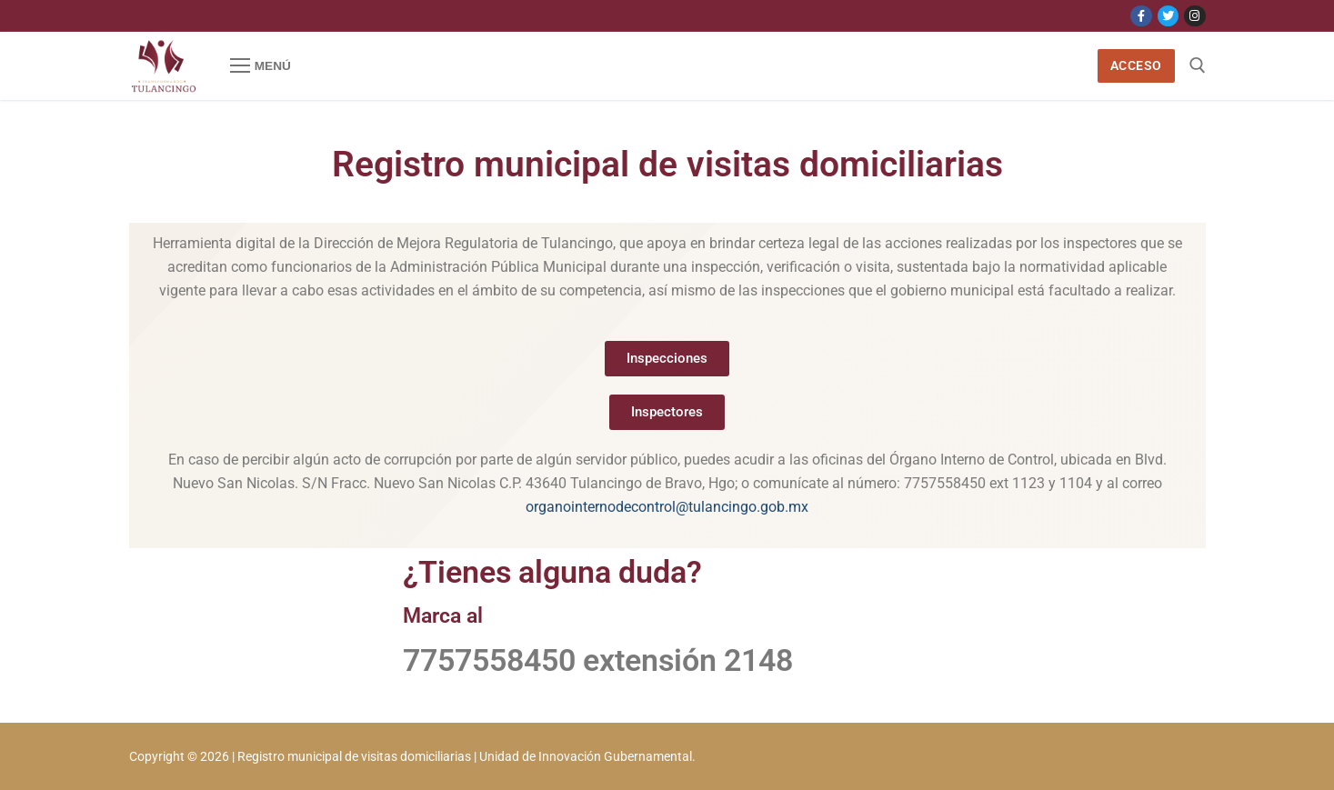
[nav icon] (261, 66)
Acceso (1136, 65)
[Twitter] (1168, 15)
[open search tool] (1197, 65)
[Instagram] (1194, 15)
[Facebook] (1140, 15)
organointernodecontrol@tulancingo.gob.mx (667, 506)
